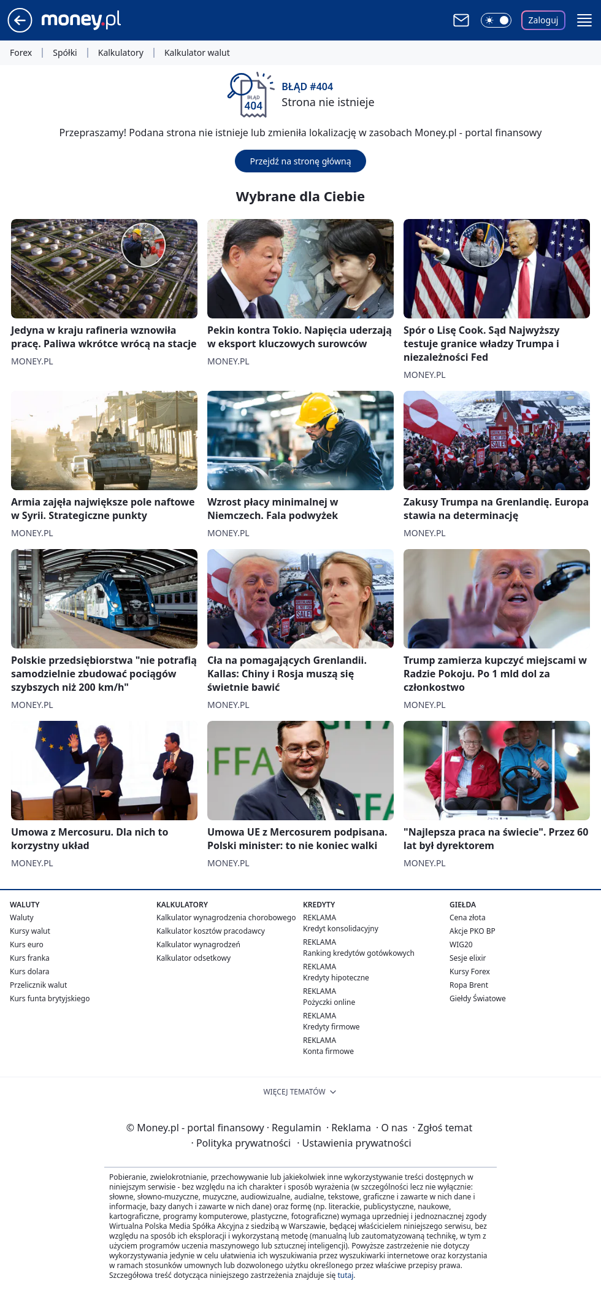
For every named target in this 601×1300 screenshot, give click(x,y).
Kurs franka (30, 958)
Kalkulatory (121, 52)
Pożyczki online (329, 1002)
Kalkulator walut (197, 52)
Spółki (65, 52)
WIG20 (461, 944)
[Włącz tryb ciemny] (496, 20)
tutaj (345, 1275)
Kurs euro (27, 944)
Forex (21, 52)
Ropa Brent (469, 985)
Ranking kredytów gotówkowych (359, 953)
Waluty (22, 917)
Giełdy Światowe (478, 998)
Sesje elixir (468, 958)
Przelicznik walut (38, 985)
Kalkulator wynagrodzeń (198, 944)
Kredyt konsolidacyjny (340, 928)
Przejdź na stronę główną (300, 161)
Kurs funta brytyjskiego (50, 998)
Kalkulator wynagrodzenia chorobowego (226, 917)
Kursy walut (30, 931)
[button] (584, 20)
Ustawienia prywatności (354, 1143)
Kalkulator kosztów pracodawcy (210, 931)
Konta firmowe (328, 1051)
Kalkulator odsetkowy (193, 958)
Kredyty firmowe (331, 1026)
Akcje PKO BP (473, 931)
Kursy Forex (470, 971)
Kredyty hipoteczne (336, 977)
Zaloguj (544, 20)
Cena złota (468, 917)
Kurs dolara (30, 971)
